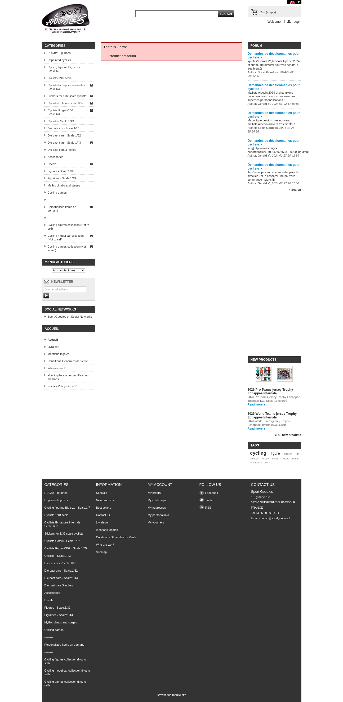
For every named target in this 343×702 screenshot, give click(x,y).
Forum (256, 46)
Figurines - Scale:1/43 (62, 178)
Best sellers (103, 507)
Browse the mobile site (171, 694)
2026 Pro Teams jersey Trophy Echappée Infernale (270, 391)
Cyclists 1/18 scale (60, 78)
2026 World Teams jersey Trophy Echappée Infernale (272, 415)
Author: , (273, 103)
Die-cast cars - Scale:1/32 (64, 135)
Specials (101, 492)
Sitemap (101, 552)
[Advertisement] (269, 276)
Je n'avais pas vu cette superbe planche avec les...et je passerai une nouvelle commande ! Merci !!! (273, 176)
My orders (154, 492)
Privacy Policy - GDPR (62, 386)
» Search (295, 189)
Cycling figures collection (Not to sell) (68, 226)
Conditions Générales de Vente (68, 361)
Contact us (103, 515)
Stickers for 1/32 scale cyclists (67, 96)
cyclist (275, 458)
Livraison (53, 346)
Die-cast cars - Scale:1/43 (64, 142)
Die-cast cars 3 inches (62, 149)
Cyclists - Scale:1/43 (61, 121)
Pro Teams (256, 462)
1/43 (267, 462)
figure (275, 453)
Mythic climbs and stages (64, 185)
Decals (52, 164)
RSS (208, 507)
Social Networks (60, 309)
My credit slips (157, 500)
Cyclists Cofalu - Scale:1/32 (65, 103)
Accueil (52, 329)
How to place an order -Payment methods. (69, 377)
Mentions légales (59, 353)
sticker (288, 453)
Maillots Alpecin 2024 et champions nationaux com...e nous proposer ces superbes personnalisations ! (271, 96)
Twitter (209, 500)
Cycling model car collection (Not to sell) (66, 237)
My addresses (157, 507)
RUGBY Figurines (59, 52)
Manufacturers (59, 262)
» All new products (288, 434)
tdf (297, 453)
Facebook (211, 492)
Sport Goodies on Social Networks (70, 316)
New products (264, 360)
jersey (265, 458)
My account (160, 484)
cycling (258, 453)
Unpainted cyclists (59, 60)
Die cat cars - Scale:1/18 (63, 128)
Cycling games (57, 192)
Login (297, 21)
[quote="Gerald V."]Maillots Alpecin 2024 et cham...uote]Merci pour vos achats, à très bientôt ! (274, 65)
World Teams (291, 458)
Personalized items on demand (62, 208)
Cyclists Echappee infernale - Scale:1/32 (66, 87)
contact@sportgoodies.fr (275, 518)
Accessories (55, 156)
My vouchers (156, 522)
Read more (255, 404)
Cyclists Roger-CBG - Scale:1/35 (61, 112)
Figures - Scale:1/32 (61, 171)
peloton (254, 458)
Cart (268, 12)
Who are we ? (57, 368)
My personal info (158, 515)
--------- (52, 199)
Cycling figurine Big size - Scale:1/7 (64, 69)
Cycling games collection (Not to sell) (67, 248)
